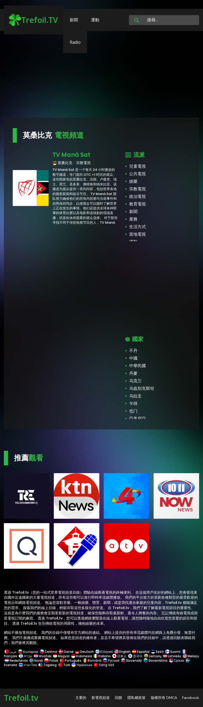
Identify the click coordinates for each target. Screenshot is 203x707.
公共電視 (137, 174)
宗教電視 (137, 189)
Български (28, 651)
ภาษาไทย (28, 665)
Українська (82, 665)
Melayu (190, 656)
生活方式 (137, 227)
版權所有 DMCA (164, 697)
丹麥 (133, 373)
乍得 (133, 403)
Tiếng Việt (103, 665)
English (122, 651)
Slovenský (131, 660)
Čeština (48, 651)
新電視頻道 (100, 697)
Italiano (102, 656)
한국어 (135, 656)
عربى (10, 651)
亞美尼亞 (137, 419)
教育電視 (137, 204)
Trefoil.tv (21, 697)
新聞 (74, 20)
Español (140, 651)
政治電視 (137, 196)
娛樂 (133, 181)
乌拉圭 (135, 396)
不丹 (133, 351)
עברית (25, 656)
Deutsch (84, 651)
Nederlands (16, 660)
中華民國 (137, 366)
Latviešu (172, 656)
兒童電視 (137, 166)
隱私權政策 (136, 697)
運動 (95, 20)
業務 (133, 219)
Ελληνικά (104, 651)
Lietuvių (152, 656)
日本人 (119, 656)
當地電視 (137, 234)
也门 (133, 411)
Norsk (36, 660)
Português (70, 660)
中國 (133, 358)
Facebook (190, 697)
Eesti (157, 651)
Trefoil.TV (33, 20)
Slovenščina (155, 660)
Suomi (173, 651)
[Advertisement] (101, 76)
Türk (64, 665)
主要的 (80, 697)
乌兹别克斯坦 (141, 388)
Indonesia (81, 656)
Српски (176, 660)
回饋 (118, 697)
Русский (111, 660)
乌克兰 (135, 381)
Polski (51, 660)
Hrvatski (42, 656)
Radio (75, 42)
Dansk (66, 651)
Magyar (61, 656)
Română (92, 660)
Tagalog (47, 665)
